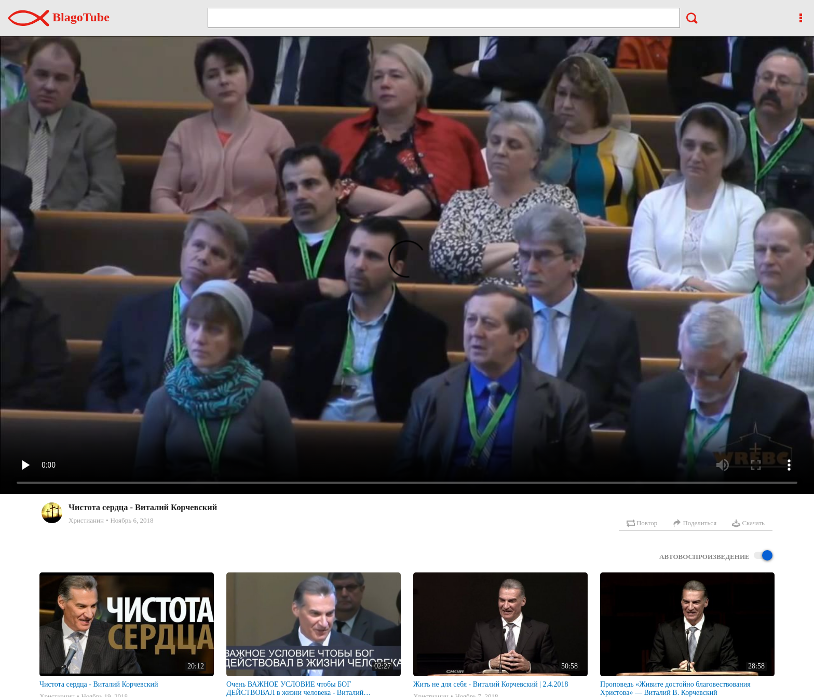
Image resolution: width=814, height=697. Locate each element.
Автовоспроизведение (715, 556)
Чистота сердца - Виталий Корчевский (98, 684)
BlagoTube (59, 17)
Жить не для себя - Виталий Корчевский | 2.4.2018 (490, 684)
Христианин (86, 520)
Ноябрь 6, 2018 (131, 520)
